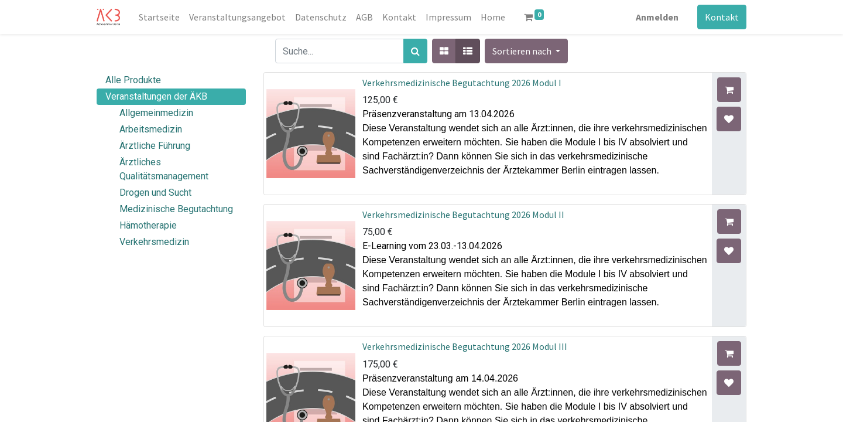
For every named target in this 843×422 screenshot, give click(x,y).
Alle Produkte (133, 80)
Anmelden (657, 17)
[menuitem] (159, 17)
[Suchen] (415, 51)
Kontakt (722, 17)
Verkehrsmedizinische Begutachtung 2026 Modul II (463, 214)
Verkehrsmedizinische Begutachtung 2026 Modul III (464, 346)
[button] (526, 51)
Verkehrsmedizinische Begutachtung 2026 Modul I (461, 83)
